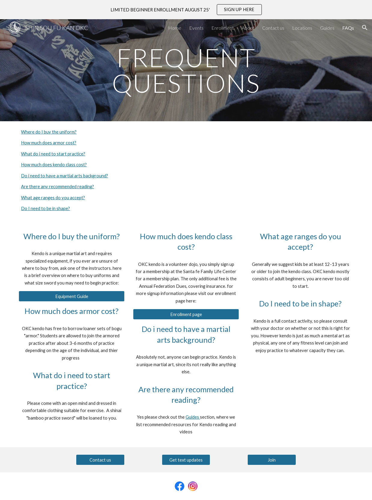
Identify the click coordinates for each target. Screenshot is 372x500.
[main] (186, 70)
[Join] (272, 460)
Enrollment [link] (222, 28)
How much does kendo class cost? (54, 164)
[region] (186, 9)
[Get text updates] (186, 460)
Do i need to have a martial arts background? (64, 175)
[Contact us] (100, 460)
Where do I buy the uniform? (49, 131)
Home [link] (174, 28)
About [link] (248, 28)
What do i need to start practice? (53, 153)
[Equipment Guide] (71, 296)
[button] (365, 27)
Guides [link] (327, 28)
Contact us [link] (273, 28)
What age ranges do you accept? (53, 197)
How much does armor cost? (48, 142)
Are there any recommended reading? (57, 186)
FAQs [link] (348, 28)
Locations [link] (302, 28)
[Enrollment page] (185, 314)
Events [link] (196, 28)
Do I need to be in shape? (45, 208)
